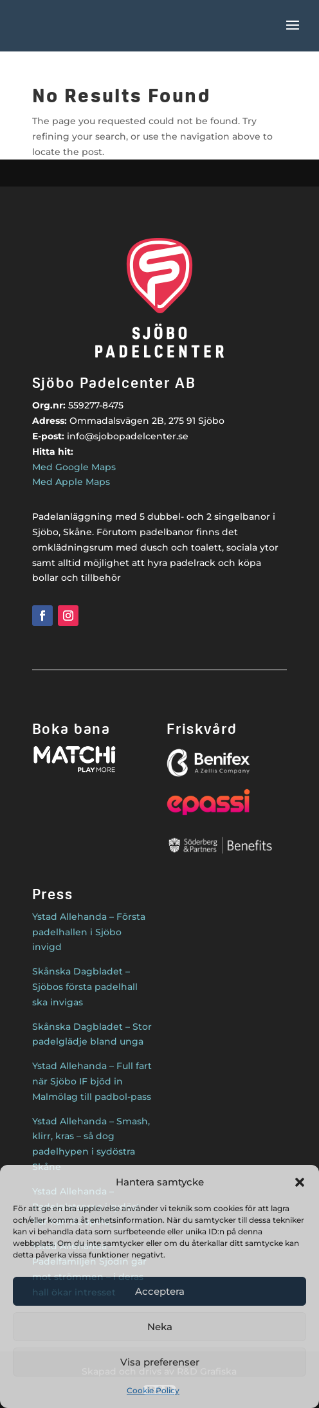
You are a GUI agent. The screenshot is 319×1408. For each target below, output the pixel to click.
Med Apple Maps (71, 482)
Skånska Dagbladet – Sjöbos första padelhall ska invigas (85, 986)
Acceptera (160, 1291)
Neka (159, 1327)
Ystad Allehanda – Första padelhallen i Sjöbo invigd (88, 932)
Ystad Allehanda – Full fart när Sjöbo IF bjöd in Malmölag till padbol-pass (92, 1081)
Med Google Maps (74, 467)
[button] (299, 1182)
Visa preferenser (159, 1362)
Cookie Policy (153, 1390)
